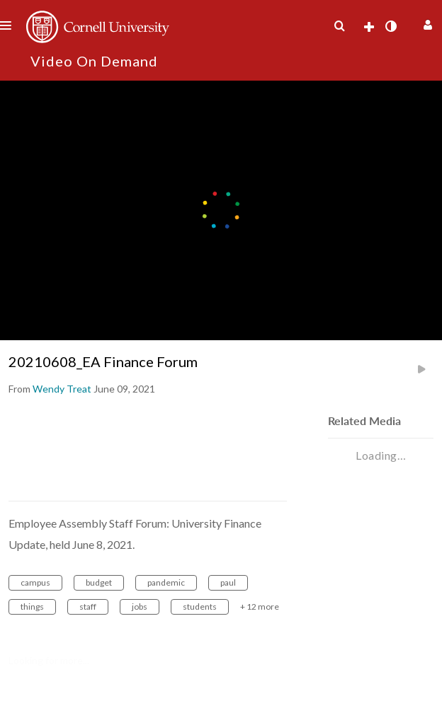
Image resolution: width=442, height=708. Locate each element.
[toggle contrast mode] (390, 26)
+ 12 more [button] (259, 606)
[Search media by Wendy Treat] (62, 389)
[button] (426, 23)
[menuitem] (339, 26)
